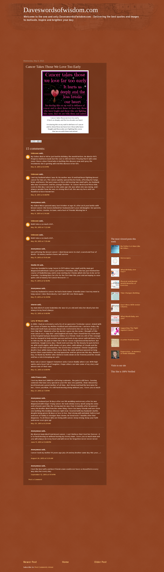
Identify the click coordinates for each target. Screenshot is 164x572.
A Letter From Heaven (129, 340)
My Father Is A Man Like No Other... (130, 247)
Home (65, 561)
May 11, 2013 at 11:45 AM (40, 257)
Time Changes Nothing (130, 293)
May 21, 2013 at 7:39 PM (40, 391)
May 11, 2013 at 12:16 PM (40, 281)
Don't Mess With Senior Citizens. (130, 306)
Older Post (100, 561)
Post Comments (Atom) (44, 567)
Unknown (35, 153)
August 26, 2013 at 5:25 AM (42, 458)
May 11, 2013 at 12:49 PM (40, 297)
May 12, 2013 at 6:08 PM (40, 370)
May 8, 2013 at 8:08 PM (40, 195)
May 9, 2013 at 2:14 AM (40, 213)
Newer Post (30, 561)
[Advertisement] (82, 40)
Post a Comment (35, 479)
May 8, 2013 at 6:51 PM (40, 167)
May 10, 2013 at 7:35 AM (40, 241)
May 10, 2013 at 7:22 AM (40, 227)
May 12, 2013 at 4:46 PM (40, 313)
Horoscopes (125, 258)
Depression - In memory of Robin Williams (130, 352)
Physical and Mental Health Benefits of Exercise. (128, 283)
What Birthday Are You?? (128, 271)
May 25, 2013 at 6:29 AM (41, 423)
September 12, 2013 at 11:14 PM (43, 474)
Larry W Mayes (37, 321)
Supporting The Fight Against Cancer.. (129, 329)
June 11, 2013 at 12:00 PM (41, 442)
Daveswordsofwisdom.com (60, 10)
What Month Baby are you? (129, 317)
